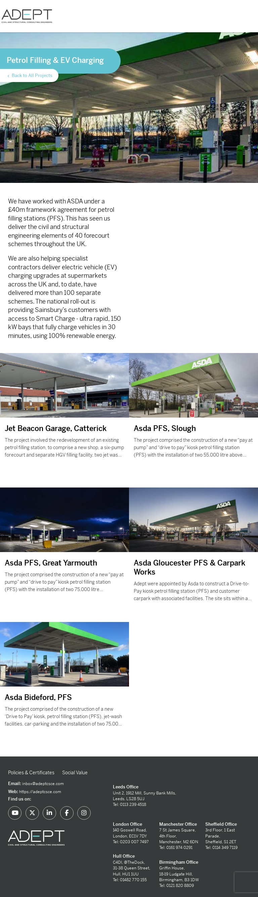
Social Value (75, 773)
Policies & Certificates (31, 773)
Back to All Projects (29, 76)
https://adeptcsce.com (40, 791)
